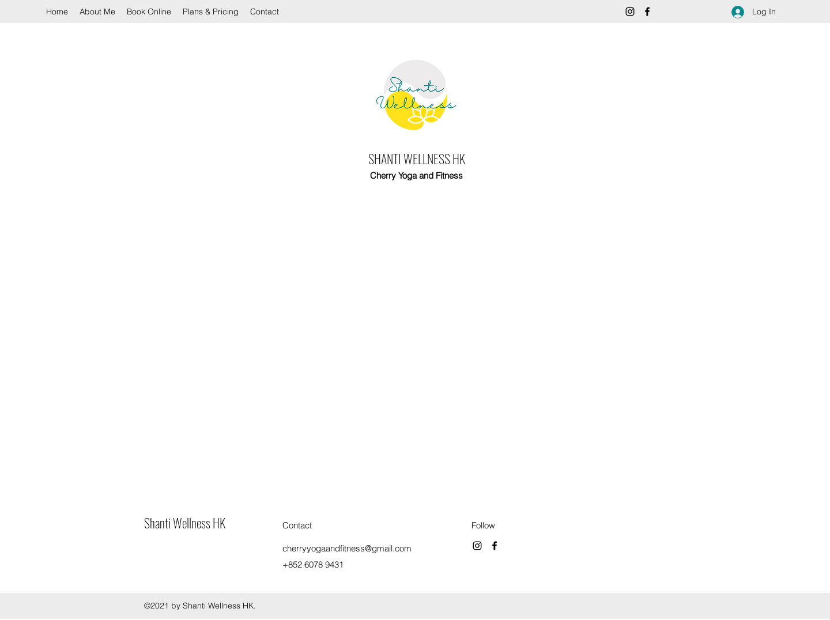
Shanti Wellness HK (184, 522)
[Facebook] (647, 11)
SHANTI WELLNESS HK (416, 158)
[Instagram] (630, 11)
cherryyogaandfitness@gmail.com (347, 548)
